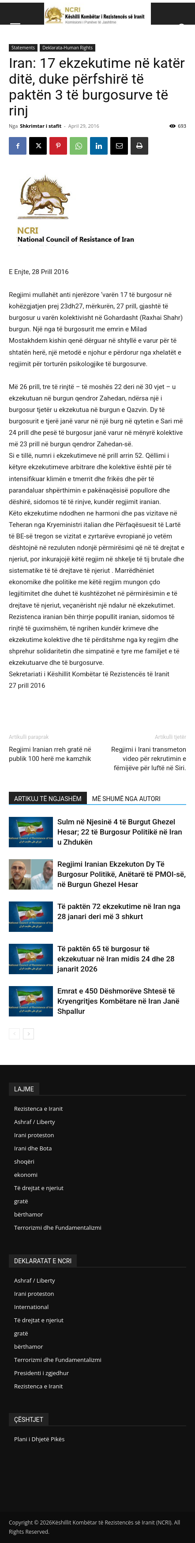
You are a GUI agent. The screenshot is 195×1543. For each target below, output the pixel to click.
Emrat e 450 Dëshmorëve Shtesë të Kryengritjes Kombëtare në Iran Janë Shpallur (118, 1001)
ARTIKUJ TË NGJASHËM (48, 798)
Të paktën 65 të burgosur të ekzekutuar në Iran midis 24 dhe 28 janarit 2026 (116, 958)
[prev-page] (14, 1033)
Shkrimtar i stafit (40, 125)
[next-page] (28, 1033)
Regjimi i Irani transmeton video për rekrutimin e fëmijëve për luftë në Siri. (148, 759)
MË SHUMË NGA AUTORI (126, 798)
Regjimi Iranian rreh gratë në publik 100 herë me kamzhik (50, 754)
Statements (23, 48)
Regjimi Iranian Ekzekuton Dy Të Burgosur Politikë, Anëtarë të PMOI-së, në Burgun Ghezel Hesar (121, 874)
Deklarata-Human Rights (67, 48)
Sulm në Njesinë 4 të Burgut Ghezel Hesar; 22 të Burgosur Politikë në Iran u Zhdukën (119, 831)
